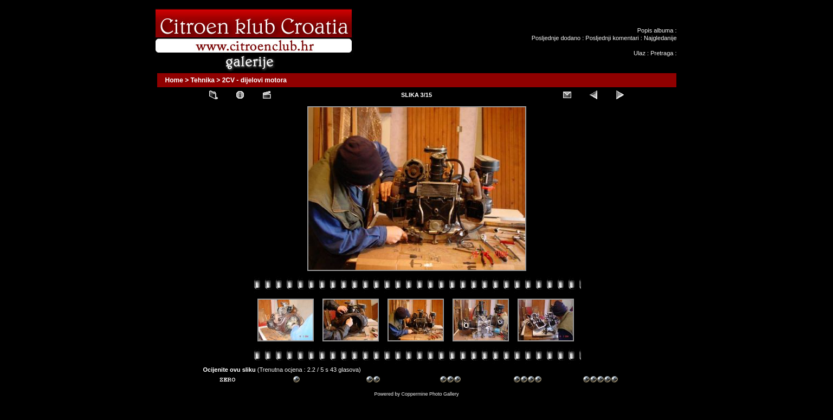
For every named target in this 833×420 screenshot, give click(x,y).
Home (174, 80)
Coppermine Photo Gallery (430, 394)
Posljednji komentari (611, 38)
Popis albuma (655, 30)
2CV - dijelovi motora (254, 80)
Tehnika (203, 80)
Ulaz (639, 53)
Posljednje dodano (556, 38)
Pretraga (661, 53)
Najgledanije (660, 38)
